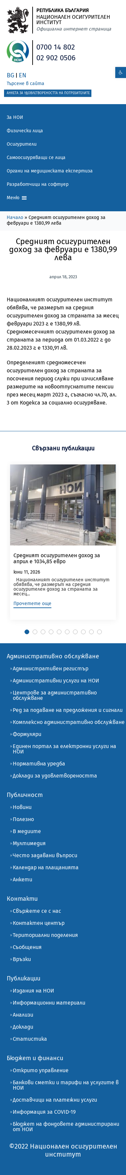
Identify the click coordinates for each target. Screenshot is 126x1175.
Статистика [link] (30, 1039)
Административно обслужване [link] (53, 656)
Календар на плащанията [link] (46, 867)
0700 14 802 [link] (55, 47)
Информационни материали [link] (49, 1003)
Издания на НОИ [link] (33, 990)
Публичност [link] (25, 795)
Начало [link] (15, 217)
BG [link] (10, 75)
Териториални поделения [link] (45, 935)
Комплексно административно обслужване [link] (69, 722)
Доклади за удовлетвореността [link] (55, 776)
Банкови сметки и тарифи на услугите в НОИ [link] (66, 1085)
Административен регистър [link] (50, 668)
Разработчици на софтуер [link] (38, 184)
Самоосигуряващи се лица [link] (36, 157)
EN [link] (22, 75)
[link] (120, 72)
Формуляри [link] (27, 734)
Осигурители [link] (22, 144)
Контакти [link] (22, 898)
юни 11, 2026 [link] (26, 572)
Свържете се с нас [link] (37, 911)
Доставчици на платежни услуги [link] (55, 1100)
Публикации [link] (23, 978)
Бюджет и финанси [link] (35, 1058)
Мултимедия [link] (29, 843)
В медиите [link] (27, 831)
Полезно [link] (23, 819)
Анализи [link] (23, 1015)
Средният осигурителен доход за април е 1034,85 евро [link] (56, 558)
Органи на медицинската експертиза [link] (50, 171)
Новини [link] (22, 807)
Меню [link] (17, 198)
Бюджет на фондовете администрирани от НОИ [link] (66, 1126)
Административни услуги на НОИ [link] (56, 680)
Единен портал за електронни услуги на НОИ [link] (64, 749)
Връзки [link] (22, 959)
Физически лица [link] (25, 131)
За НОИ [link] (15, 117)
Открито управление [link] (41, 1070)
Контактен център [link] (39, 923)
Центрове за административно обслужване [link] (55, 695)
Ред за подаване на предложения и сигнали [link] (68, 710)
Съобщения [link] (27, 947)
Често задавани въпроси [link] (45, 855)
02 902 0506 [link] (56, 57)
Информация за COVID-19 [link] (44, 1112)
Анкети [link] (22, 879)
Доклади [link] (23, 1027)
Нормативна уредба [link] (39, 763)
